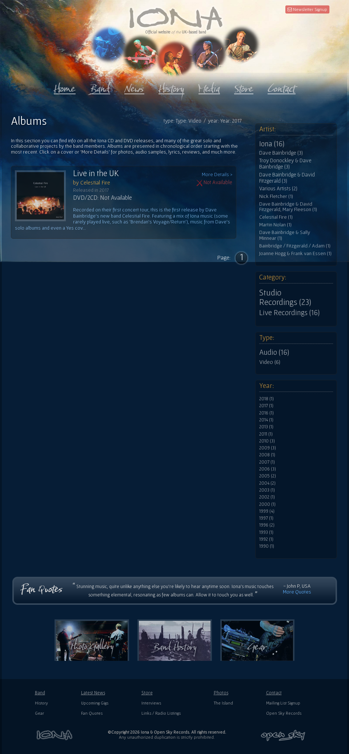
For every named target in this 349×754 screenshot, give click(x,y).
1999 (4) (266, 511)
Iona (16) (271, 144)
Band (40, 692)
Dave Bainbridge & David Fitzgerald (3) (287, 178)
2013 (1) (266, 426)
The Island (223, 703)
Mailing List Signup (283, 703)
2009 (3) (267, 448)
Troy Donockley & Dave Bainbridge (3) (285, 164)
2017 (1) (266, 405)
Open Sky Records (283, 713)
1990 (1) (266, 546)
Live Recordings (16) (289, 313)
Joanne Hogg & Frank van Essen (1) (295, 253)
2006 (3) (267, 469)
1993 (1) (266, 532)
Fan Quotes (92, 713)
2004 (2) (267, 483)
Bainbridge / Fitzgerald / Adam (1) (294, 246)
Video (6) (269, 361)
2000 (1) (267, 504)
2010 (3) (267, 441)
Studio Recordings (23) (285, 297)
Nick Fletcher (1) (276, 196)
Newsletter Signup (307, 9)
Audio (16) (274, 352)
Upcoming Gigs (94, 703)
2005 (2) (267, 476)
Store (147, 692)
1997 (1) (266, 518)
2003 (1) (267, 490)
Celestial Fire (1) (276, 217)
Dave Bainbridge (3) (281, 153)
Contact (274, 692)
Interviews (151, 703)
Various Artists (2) (278, 188)
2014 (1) (266, 419)
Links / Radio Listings (161, 713)
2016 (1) (266, 413)
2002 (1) (267, 497)
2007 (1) (267, 462)
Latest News (93, 692)
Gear (39, 713)
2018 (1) (266, 398)
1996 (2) (266, 525)
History (41, 703)
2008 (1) (267, 454)
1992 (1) (266, 539)
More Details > (217, 174)
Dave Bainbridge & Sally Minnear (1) (284, 235)
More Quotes (297, 592)
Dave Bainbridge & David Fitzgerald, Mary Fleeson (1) (288, 207)
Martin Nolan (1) (275, 224)
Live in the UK (96, 173)
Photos (221, 692)
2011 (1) (266, 434)
